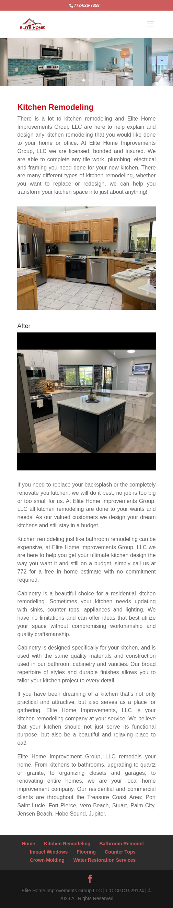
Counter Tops (120, 852)
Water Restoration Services (104, 860)
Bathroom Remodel (121, 843)
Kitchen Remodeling (67, 843)
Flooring (86, 852)
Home (28, 843)
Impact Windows (49, 852)
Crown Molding (47, 860)
